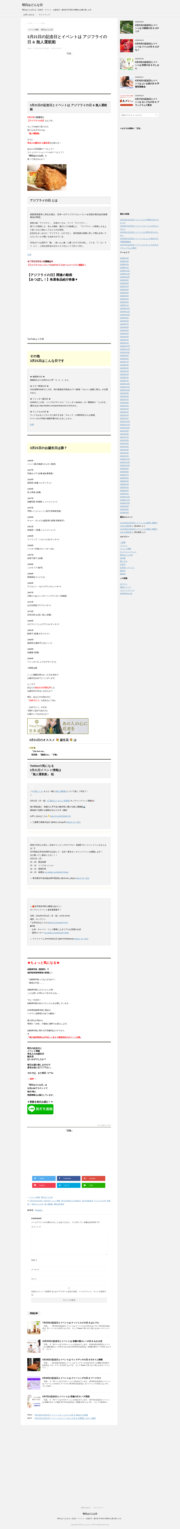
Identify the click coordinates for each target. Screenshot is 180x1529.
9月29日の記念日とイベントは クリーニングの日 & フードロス (71, 1378)
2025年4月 (124, 296)
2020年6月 (124, 479)
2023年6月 (124, 366)
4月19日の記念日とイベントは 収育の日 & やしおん (147, 65)
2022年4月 (124, 410)
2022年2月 (124, 416)
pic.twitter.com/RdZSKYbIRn (56, 933)
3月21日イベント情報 (52, 1201)
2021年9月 (124, 432)
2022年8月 (124, 397)
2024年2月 (124, 340)
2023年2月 (124, 378)
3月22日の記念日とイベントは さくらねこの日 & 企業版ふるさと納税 (65, 1418)
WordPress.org (126, 594)
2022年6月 (124, 403)
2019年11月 (125, 501)
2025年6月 (124, 290)
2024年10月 (125, 315)
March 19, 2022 (82, 878)
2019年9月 (124, 507)
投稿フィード (125, 588)
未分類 (123, 559)
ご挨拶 (123, 543)
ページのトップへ (104, 1125)
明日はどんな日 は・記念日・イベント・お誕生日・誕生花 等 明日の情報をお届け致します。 (90, 1445)
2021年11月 (125, 425)
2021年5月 (124, 444)
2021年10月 (125, 428)
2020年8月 (124, 472)
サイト (34, 1279)
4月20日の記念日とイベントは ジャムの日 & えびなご (147, 47)
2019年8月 (124, 510)
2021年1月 (124, 457)
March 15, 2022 (81, 939)
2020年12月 (125, 460)
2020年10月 (125, 466)
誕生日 (123, 571)
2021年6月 (124, 441)
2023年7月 (124, 362)
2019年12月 (125, 497)
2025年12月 (125, 271)
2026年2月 (124, 265)
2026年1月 (124, 268)
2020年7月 (124, 476)
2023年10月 (125, 353)
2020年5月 (124, 482)
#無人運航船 (60, 791)
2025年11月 (125, 275)
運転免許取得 (59, 1204)
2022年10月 (125, 391)
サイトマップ (44, 15)
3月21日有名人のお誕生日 (71, 1201)
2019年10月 (125, 504)
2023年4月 (124, 372)
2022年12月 (125, 384)
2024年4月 (124, 334)
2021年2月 (124, 454)
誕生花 (123, 574)
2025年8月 (124, 284)
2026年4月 (124, 259)
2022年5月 (124, 406)
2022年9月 (124, 394)
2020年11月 (125, 463)
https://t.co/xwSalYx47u (58, 922)
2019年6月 (124, 513)
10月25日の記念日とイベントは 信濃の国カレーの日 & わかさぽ (72, 1341)
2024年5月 (124, 331)
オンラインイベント (128, 552)
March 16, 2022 (74, 822)
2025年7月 (124, 287)
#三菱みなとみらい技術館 (58, 801)
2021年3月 (124, 450)
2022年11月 (125, 388)
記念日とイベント (127, 568)
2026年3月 (124, 262)
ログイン (123, 585)
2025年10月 (125, 278)
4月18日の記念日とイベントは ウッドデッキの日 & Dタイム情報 (72, 1359)
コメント (36, 1227)
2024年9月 (124, 318)
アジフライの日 (100, 1201)
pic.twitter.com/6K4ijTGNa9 (56, 872)
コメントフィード (127, 591)
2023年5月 (124, 369)
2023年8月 (124, 359)
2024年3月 (124, 337)
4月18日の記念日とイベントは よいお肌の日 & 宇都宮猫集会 (147, 83)
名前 (34, 1260)
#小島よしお (37, 791)
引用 (29, 254)
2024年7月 (124, 325)
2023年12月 (125, 347)
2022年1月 (124, 419)
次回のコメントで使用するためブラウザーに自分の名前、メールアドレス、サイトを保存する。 (68, 1293)
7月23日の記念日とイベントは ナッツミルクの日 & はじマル (70, 1323)
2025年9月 (124, 281)
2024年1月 (124, 344)
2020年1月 (124, 494)
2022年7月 (124, 400)
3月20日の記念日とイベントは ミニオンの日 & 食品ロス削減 (61, 1415)
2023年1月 (124, 381)
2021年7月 (124, 438)
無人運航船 (48, 1204)
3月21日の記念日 (36, 1201)
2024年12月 (125, 309)
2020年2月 (124, 491)
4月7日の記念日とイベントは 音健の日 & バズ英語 (66, 1396)
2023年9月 (124, 356)
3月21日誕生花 (87, 1201)
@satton (38, 1210)
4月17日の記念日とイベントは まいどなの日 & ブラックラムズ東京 (147, 102)
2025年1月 (124, 306)
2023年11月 (125, 350)
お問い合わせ (28, 15)
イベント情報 (35, 1197)
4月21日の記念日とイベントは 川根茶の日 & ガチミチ (147, 28)
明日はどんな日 (32, 5)
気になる (123, 562)
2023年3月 (124, 375)
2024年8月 (124, 322)
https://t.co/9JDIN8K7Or (60, 816)
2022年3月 (124, 413)
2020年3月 (124, 488)
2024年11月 (125, 312)
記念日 (123, 565)
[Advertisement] (69, 73)
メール (35, 1269)
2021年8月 (124, 435)
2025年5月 (124, 293)
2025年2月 (124, 303)
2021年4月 (124, 447)
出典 (32, 424)
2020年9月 (124, 469)
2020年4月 (124, 485)
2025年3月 (124, 300)
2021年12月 (125, 422)
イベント (123, 546)
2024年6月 (124, 328)
